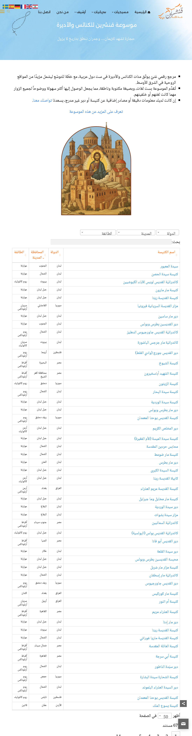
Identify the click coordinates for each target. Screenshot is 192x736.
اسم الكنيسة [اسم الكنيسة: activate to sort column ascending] (166, 252)
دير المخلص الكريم (165, 428)
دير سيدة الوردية (166, 507)
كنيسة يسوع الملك (165, 706)
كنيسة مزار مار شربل (164, 567)
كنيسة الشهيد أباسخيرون (161, 374)
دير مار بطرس (168, 463)
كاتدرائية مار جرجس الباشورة (158, 343)
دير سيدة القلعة (167, 552)
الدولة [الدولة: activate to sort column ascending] (54, 252)
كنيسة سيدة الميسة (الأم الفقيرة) (156, 439)
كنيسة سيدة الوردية (164, 402)
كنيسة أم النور (168, 602)
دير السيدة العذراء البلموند (160, 687)
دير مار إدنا (170, 622)
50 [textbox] (165, 717)
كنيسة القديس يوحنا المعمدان (157, 418)
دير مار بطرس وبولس (163, 410)
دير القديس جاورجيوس (161, 583)
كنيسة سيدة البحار (165, 392)
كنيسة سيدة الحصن (165, 274)
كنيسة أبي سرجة (167, 656)
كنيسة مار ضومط (166, 455)
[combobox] (167, 232)
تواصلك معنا (43, 100)
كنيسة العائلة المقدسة (163, 646)
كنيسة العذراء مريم (165, 612)
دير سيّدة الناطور (166, 667)
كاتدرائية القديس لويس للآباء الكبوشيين (150, 282)
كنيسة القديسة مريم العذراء (159, 489)
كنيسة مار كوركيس (165, 594)
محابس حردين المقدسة (162, 447)
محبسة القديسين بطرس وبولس (156, 559)
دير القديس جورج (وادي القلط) (156, 353)
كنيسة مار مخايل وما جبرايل (158, 499)
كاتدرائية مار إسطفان (163, 575)
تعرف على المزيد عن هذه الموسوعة (96, 111)
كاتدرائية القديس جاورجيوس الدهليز (152, 332)
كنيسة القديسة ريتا (165, 298)
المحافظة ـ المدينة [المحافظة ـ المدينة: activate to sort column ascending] (37, 255)
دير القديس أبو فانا (165, 541)
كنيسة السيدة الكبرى (164, 470)
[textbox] (172, 233)
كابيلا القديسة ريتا (165, 478)
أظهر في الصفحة (159, 716)
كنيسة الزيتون (168, 384)
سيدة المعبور (169, 266)
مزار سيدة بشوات (166, 515)
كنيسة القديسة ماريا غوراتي (159, 638)
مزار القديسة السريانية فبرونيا (158, 306)
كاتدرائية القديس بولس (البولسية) (155, 533)
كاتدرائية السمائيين (165, 523)
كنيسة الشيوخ (168, 363)
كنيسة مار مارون (167, 290)
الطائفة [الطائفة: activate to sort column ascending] (19, 252)
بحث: (115, 242)
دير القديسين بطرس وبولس (159, 324)
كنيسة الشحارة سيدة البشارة (159, 677)
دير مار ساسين (168, 316)
